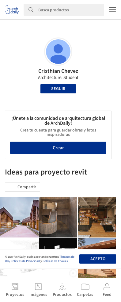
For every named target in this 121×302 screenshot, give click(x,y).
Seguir (58, 89)
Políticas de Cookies (55, 261)
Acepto (97, 259)
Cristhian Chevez (58, 71)
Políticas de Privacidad (25, 261)
